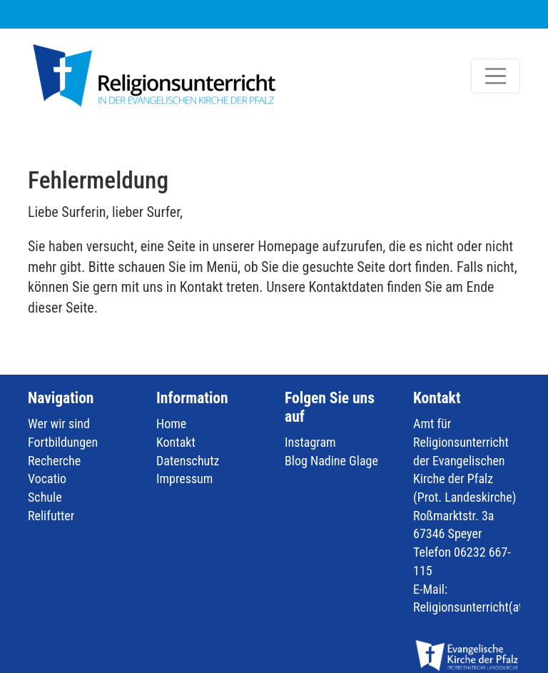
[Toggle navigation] (496, 76)
